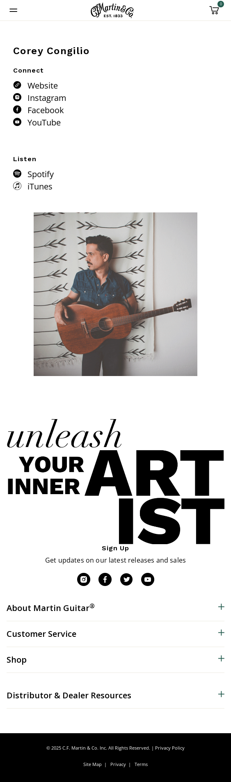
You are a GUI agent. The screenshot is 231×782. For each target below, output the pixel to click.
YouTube (44, 122)
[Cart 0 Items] (214, 13)
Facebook (45, 110)
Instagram (46, 97)
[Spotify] (19, 173)
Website (42, 85)
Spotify (40, 174)
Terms (141, 764)
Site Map (92, 764)
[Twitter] (126, 579)
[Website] (19, 85)
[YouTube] (19, 122)
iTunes (40, 186)
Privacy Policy (170, 748)
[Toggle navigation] (13, 10)
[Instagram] (19, 97)
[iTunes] (19, 186)
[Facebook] (19, 109)
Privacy (118, 764)
